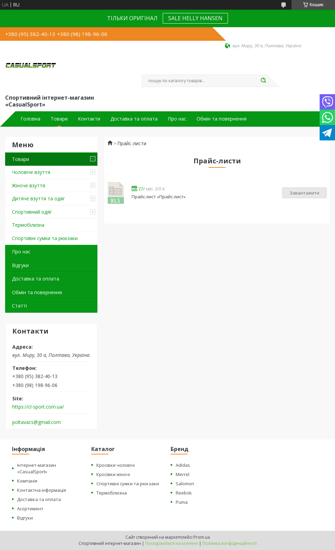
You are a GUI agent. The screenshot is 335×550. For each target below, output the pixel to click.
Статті (19, 305)
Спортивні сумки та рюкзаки (45, 238)
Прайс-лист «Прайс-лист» (116, 193)
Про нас (177, 118)
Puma (182, 502)
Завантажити (304, 193)
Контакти (89, 118)
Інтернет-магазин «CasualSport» (36, 468)
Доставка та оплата (134, 118)
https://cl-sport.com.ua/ (38, 407)
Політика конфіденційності (229, 543)
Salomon (185, 483)
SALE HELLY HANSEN (195, 18)
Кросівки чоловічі (115, 465)
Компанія (27, 481)
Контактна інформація (41, 490)
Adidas (183, 465)
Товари (59, 118)
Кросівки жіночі (113, 474)
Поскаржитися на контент (171, 543)
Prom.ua (201, 537)
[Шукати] (263, 81)
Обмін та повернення (221, 118)
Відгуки (20, 265)
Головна (30, 118)
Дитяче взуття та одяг (38, 198)
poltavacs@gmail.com (36, 422)
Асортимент (30, 508)
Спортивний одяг (32, 212)
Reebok (184, 493)
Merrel (182, 474)
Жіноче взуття (28, 185)
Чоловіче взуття (31, 172)
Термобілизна (28, 225)
